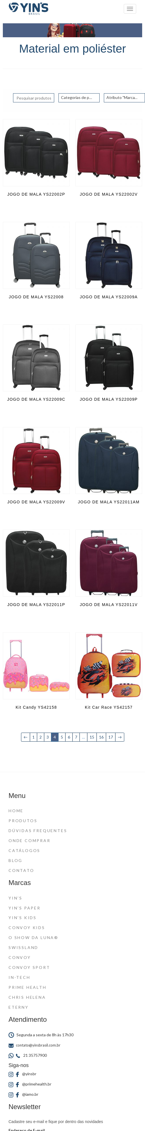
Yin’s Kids (23, 917)
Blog (15, 860)
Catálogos (24, 850)
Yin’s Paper (25, 907)
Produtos (23, 820)
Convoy (20, 957)
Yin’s (15, 898)
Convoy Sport (29, 967)
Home (16, 810)
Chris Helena (27, 997)
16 (101, 737)
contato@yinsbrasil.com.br (34, 1045)
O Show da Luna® (33, 937)
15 (92, 737)
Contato (21, 870)
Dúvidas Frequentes (38, 830)
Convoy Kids (27, 927)
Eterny (19, 1007)
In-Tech (19, 977)
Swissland (23, 947)
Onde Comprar (30, 840)
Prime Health (28, 987)
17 (110, 737)
